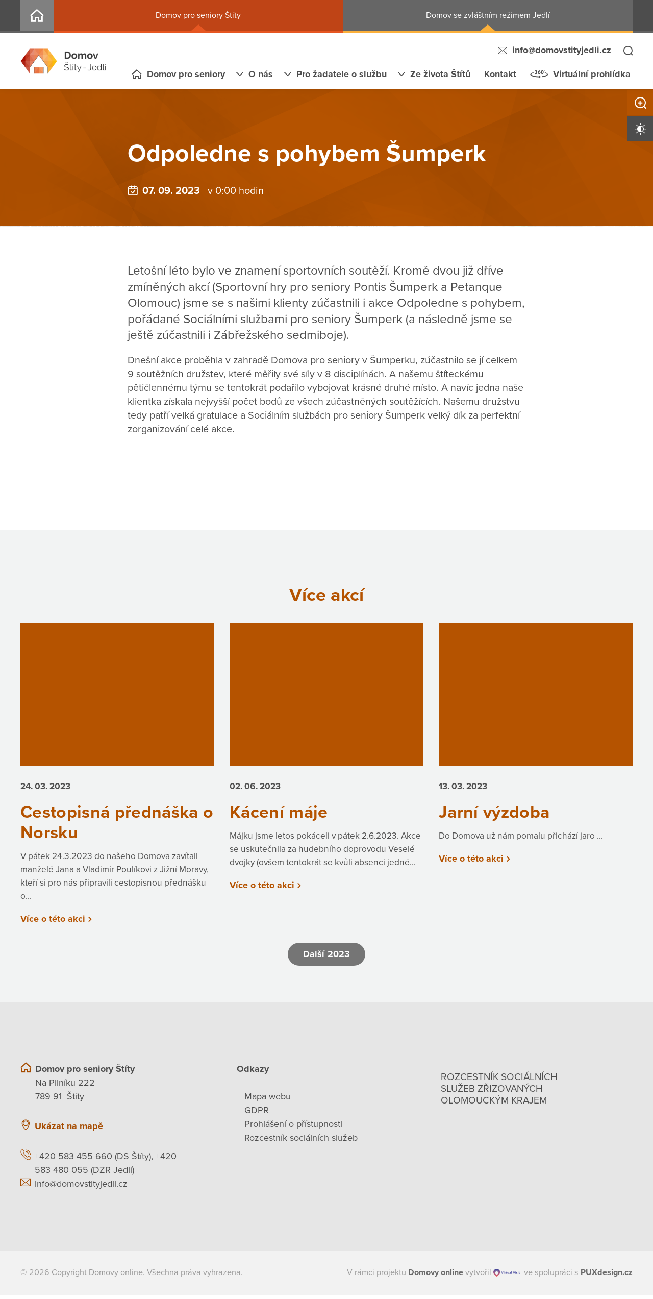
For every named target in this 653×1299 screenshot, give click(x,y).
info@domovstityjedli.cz (561, 50)
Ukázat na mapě (69, 1130)
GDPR (256, 1114)
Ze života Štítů (440, 74)
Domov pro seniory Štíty (198, 15)
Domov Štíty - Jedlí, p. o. (37, 16)
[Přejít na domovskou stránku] (63, 61)
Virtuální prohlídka (592, 74)
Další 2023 (326, 958)
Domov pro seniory (186, 74)
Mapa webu (267, 1100)
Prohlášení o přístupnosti (293, 1128)
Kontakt (500, 74)
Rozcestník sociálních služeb (301, 1141)
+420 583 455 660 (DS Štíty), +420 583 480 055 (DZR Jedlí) (106, 1167)
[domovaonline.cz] (435, 1276)
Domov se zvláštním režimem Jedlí (488, 15)
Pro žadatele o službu (341, 74)
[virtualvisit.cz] (506, 1277)
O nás (260, 74)
